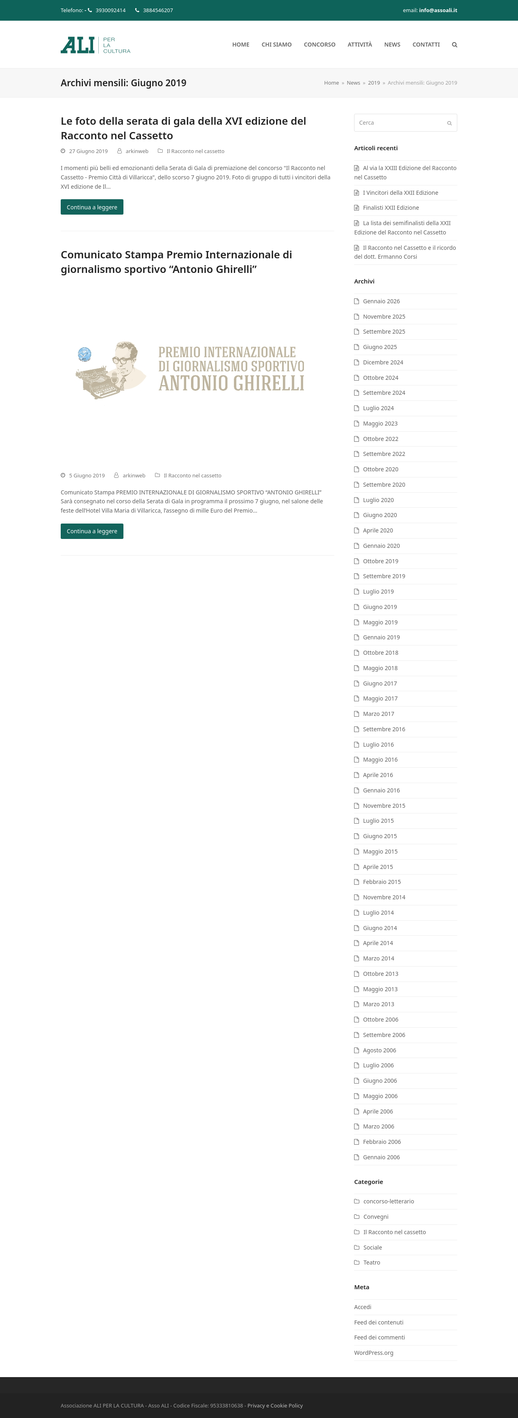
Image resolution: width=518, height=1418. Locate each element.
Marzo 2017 (378, 714)
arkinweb (137, 151)
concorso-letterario (388, 1201)
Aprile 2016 (378, 775)
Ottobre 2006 (380, 1019)
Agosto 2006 (379, 1050)
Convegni (375, 1216)
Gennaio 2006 (381, 1157)
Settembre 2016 (384, 729)
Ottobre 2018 (380, 652)
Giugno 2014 (380, 928)
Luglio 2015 (378, 820)
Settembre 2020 (384, 484)
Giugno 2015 (380, 836)
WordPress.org (373, 1352)
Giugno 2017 (380, 683)
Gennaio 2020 (381, 545)
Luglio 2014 (378, 912)
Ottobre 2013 (380, 973)
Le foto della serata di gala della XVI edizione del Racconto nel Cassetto (183, 128)
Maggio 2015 (380, 851)
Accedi (363, 1307)
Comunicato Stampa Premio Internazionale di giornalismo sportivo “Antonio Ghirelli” (176, 261)
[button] (454, 44)
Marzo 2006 (378, 1126)
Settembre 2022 (384, 454)
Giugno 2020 (380, 515)
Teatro (371, 1262)
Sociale (372, 1247)
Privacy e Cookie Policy (275, 1405)
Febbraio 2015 (382, 882)
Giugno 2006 (380, 1080)
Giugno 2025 (380, 347)
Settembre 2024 (384, 392)
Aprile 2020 (378, 530)
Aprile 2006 (378, 1111)
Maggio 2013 (380, 989)
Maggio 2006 (380, 1096)
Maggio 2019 (380, 622)
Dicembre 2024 (383, 362)
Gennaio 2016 (381, 790)
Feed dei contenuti (378, 1322)
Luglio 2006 (378, 1065)
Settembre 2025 (384, 331)
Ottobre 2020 (380, 469)
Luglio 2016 (378, 744)
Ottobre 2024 (380, 377)
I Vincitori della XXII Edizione (400, 192)
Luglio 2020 (378, 500)
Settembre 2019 (384, 576)
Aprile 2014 (378, 943)
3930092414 (111, 10)
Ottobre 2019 (380, 561)
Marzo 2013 (378, 1004)
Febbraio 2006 (382, 1141)
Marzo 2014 (378, 958)
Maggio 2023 (380, 423)
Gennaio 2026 (381, 301)
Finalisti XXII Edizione (391, 207)
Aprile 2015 (378, 867)
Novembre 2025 (384, 316)
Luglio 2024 (378, 408)
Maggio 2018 (380, 668)
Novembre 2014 (384, 897)
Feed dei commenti (379, 1337)
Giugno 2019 (380, 607)
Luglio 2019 (378, 591)
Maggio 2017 (380, 698)
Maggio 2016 (380, 759)
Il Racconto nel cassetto (195, 151)
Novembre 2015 (384, 805)
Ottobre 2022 (380, 439)
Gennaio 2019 (381, 637)
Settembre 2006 (384, 1035)
